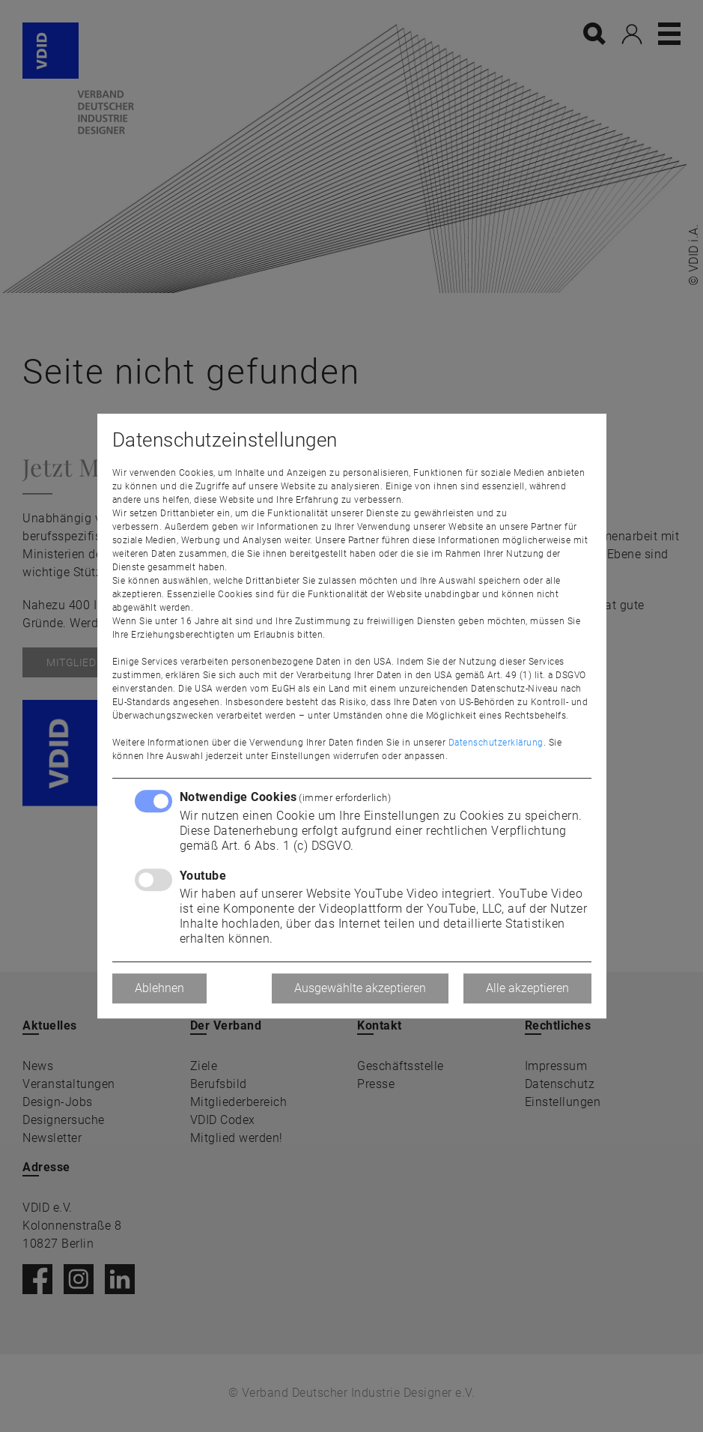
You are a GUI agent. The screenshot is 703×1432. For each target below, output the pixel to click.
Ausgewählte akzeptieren (360, 988)
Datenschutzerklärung (496, 742)
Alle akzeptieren (527, 988)
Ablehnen (159, 988)
